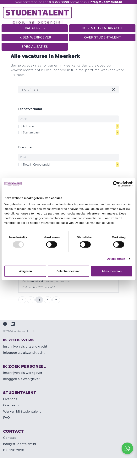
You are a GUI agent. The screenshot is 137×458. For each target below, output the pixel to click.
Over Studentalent (102, 37)
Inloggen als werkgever (21, 379)
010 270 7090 (13, 450)
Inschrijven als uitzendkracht (25, 346)
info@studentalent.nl (19, 444)
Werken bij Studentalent (22, 411)
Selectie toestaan (68, 271)
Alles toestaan (112, 271)
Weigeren (25, 271)
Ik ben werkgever (34, 37)
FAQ (6, 418)
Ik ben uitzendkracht (102, 28)
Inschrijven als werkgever (22, 373)
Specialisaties (35, 47)
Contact (9, 438)
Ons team (11, 405)
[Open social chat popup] (127, 448)
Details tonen (116, 258)
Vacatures (35, 28)
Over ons (10, 399)
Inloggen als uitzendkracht (24, 353)
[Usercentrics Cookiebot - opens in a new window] (116, 184)
